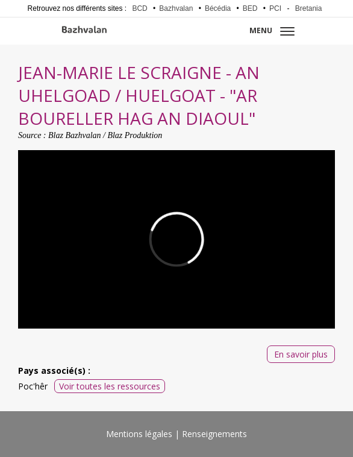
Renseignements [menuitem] (214, 434)
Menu (272, 30)
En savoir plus (301, 354)
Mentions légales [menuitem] (139, 434)
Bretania (308, 8)
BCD (139, 8)
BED (250, 8)
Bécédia (218, 8)
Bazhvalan (176, 8)
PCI (275, 8)
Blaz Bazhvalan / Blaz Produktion (105, 135)
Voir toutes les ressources (109, 386)
